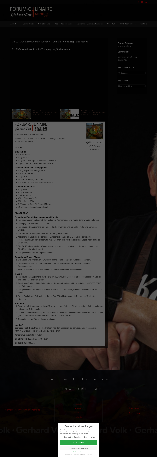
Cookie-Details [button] (69, 454)
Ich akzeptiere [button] (78, 442)
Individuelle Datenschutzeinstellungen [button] (78, 452)
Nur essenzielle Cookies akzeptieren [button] (78, 448)
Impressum (89, 454)
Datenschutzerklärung (79, 454)
